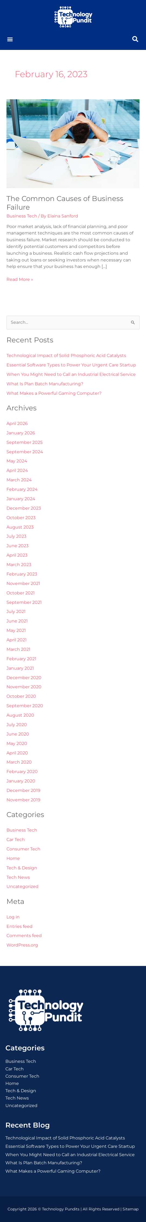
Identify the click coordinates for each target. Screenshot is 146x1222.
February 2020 (22, 771)
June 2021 (17, 621)
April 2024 (17, 470)
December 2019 (23, 790)
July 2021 (16, 611)
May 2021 (16, 630)
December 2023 (23, 508)
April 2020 (17, 752)
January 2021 (20, 668)
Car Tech (15, 839)
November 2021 (23, 583)
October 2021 (20, 592)
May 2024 (16, 461)
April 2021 (16, 639)
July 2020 (16, 724)
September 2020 (24, 705)
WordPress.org (22, 945)
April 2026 (17, 423)
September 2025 (24, 442)
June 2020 (17, 734)
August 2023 (20, 527)
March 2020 (19, 762)
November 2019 (23, 799)
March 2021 (18, 649)
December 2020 (23, 677)
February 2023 (21, 574)
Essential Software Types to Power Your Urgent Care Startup (71, 364)
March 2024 (19, 479)
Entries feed (19, 926)
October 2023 (21, 517)
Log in (13, 917)
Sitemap (130, 1209)
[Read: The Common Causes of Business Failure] (73, 143)
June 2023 (17, 545)
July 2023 (16, 536)
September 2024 (24, 451)
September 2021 (24, 602)
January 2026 (20, 432)
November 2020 (23, 686)
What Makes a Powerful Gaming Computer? (54, 393)
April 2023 (16, 555)
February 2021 (21, 658)
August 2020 (20, 715)
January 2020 (20, 781)
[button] (9, 39)
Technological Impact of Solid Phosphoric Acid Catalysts (66, 355)
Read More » (19, 279)
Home (13, 858)
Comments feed (24, 935)
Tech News (18, 877)
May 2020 (16, 743)
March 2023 (18, 564)
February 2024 (22, 489)
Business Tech (21, 216)
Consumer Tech (23, 849)
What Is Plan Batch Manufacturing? (44, 383)
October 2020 (21, 696)
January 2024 (20, 498)
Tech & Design (21, 867)
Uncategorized (22, 886)
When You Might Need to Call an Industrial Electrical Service (71, 374)
